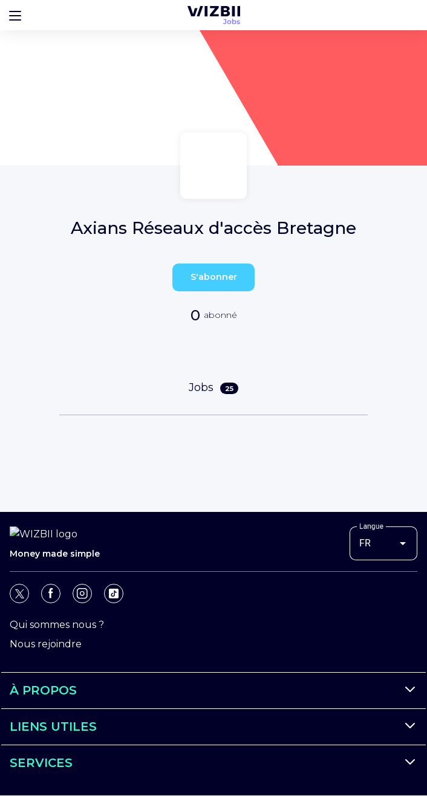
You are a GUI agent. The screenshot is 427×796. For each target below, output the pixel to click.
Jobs (213, 387)
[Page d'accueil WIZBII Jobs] (213, 15)
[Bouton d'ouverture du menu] (15, 15)
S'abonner (214, 276)
